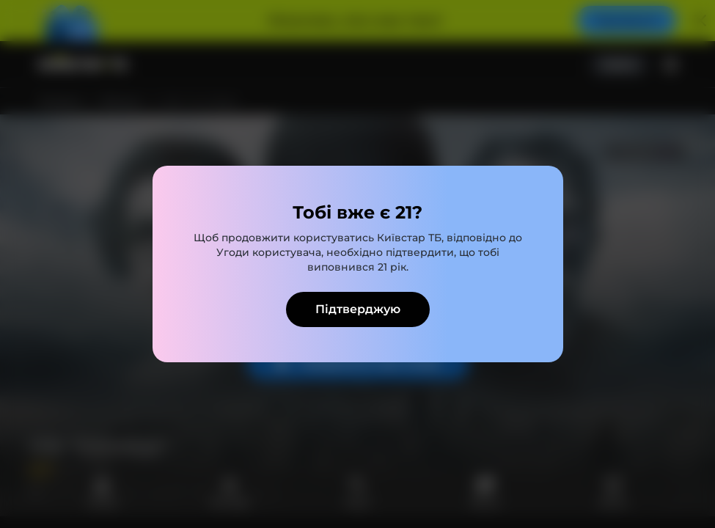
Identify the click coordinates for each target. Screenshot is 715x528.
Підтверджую (357, 309)
